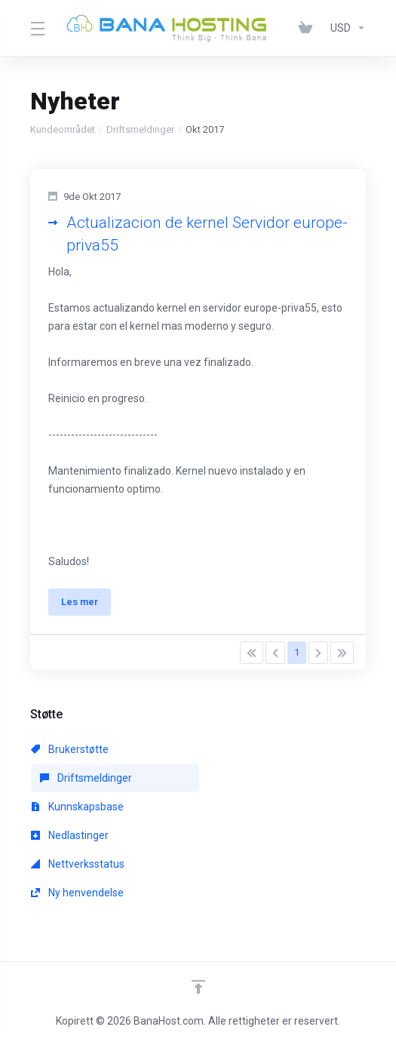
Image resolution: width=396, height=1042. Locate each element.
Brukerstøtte (70, 749)
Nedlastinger (70, 835)
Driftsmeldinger (140, 129)
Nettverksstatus (77, 864)
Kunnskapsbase (77, 807)
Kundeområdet (62, 129)
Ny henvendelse (77, 893)
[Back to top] (198, 987)
